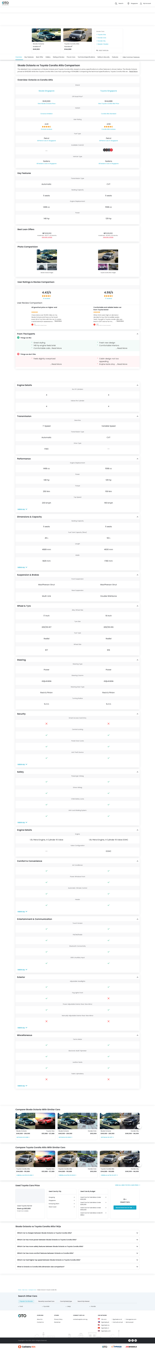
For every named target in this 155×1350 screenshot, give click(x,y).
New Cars (24, 1290)
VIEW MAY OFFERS (47, 237)
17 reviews (108, 298)
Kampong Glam (54, 1204)
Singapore (52, 1200)
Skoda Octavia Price (48, 104)
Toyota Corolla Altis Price (110, 104)
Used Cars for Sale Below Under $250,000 (90, 1203)
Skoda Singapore (46, 91)
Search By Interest (83, 1301)
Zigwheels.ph (105, 1322)
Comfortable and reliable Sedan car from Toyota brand (107, 308)
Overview (18, 57)
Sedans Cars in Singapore (47, 164)
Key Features (29, 57)
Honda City (102, 41)
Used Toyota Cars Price (130, 1185)
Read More (58, 321)
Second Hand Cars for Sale (125, 1207)
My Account (147, 3)
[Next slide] (139, 1126)
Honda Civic (102, 38)
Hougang (52, 1197)
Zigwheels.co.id (117, 1319)
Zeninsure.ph (130, 1322)
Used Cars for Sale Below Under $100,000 (90, 1198)
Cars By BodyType (66, 1301)
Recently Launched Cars (46, 1301)
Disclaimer (57, 1322)
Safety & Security (103, 57)
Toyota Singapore (108, 91)
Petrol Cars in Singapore (47, 141)
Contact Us (40, 1322)
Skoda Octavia (38, 44)
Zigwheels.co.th (106, 1331)
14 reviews (46, 298)
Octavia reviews (46, 129)
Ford (21, 1306)
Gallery (48, 57)
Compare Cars (32, 1290)
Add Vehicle (102, 50)
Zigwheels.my (105, 1325)
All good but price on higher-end (44, 307)
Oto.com (103, 1319)
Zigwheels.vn (105, 1328)
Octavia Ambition (46, 114)
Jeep (69, 1306)
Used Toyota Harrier (24, 1206)
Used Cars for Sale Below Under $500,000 (90, 1209)
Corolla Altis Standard (108, 114)
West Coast (52, 1207)
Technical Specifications (86, 57)
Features (115, 57)
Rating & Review (58, 57)
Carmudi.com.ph (118, 1322)
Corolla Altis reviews (108, 129)
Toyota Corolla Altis (71, 44)
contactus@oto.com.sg (80, 1319)
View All (21, 509)
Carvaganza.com (131, 1319)
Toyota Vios (102, 35)
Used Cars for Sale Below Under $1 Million (91, 1214)
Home (19, 1290)
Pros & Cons (71, 57)
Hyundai (46, 1306)
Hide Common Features (131, 57)
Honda (93, 1306)
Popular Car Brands (26, 1301)
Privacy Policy (58, 1319)
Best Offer (39, 57)
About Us (39, 1319)
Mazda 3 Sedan (103, 44)
